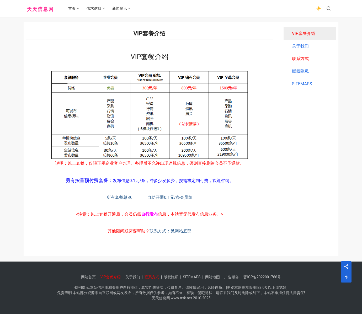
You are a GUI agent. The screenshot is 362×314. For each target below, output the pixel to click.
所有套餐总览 (119, 197)
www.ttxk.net (181, 298)
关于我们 (300, 46)
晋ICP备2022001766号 (262, 277)
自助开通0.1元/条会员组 (170, 197)
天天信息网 (161, 298)
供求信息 (94, 8)
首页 (72, 8)
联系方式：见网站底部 (170, 230)
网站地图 (212, 277)
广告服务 (231, 277)
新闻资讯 (120, 8)
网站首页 (88, 277)
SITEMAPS (302, 83)
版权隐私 (300, 71)
